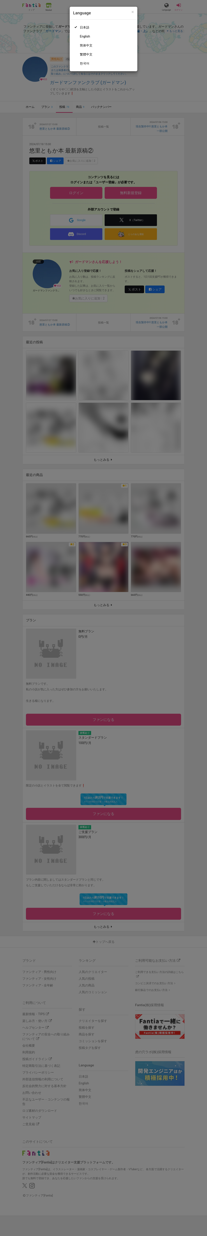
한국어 (84, 63)
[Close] (132, 12)
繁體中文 (86, 54)
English (85, 36)
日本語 (84, 27)
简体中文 (86, 45)
